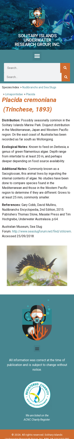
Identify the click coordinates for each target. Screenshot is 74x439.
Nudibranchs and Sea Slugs (39, 87)
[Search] (65, 68)
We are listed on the (37, 415)
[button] (37, 56)
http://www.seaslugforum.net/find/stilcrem (41, 231)
